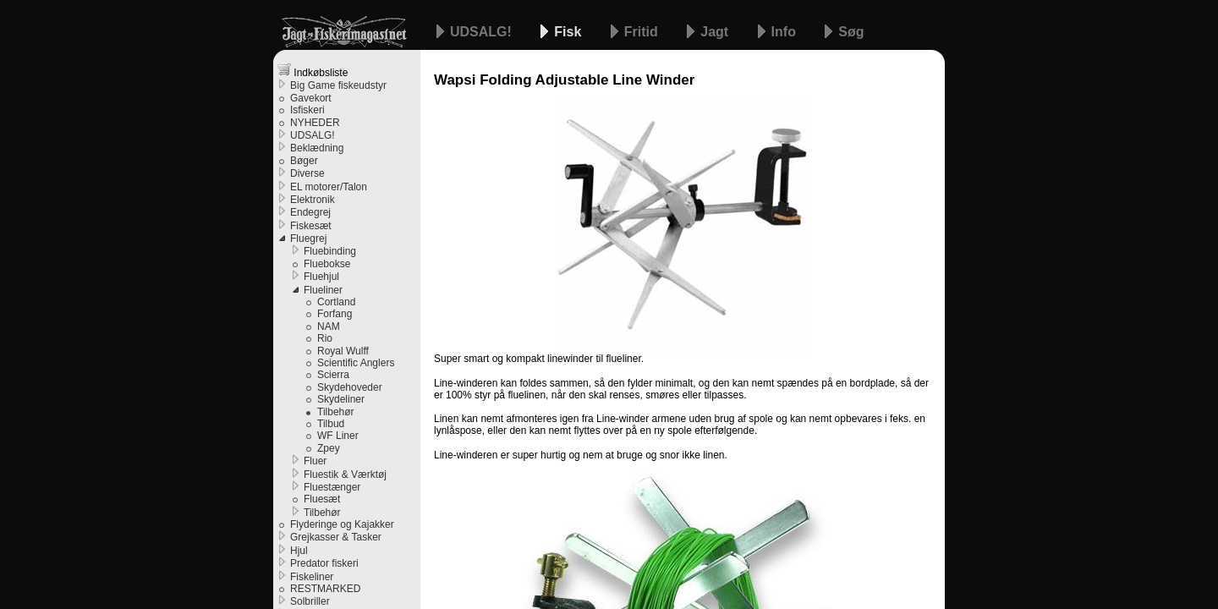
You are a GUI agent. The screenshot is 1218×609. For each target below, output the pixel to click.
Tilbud (330, 424)
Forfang (334, 314)
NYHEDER (315, 123)
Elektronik (312, 200)
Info (785, 32)
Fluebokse (327, 264)
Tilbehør (335, 412)
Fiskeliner (311, 577)
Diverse (307, 173)
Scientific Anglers (355, 363)
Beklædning (316, 148)
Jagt (716, 32)
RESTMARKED (325, 589)
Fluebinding (330, 251)
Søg (851, 32)
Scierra (333, 375)
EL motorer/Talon (328, 187)
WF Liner (338, 436)
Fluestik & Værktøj (345, 474)
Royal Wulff (343, 351)
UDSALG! (482, 32)
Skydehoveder (349, 387)
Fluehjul (321, 277)
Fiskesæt (311, 226)
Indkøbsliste (312, 71)
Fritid (642, 32)
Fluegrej (308, 238)
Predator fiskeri (324, 563)
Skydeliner (341, 399)
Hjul (299, 551)
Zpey (328, 448)
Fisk (569, 32)
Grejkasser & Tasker (335, 537)
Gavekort (311, 98)
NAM (328, 326)
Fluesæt (322, 499)
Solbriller (310, 601)
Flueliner (323, 290)
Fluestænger (332, 487)
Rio (324, 338)
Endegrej (310, 212)
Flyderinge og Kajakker (342, 524)
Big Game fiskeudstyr (338, 85)
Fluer (315, 461)
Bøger (304, 161)
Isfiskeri (307, 110)
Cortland (336, 302)
